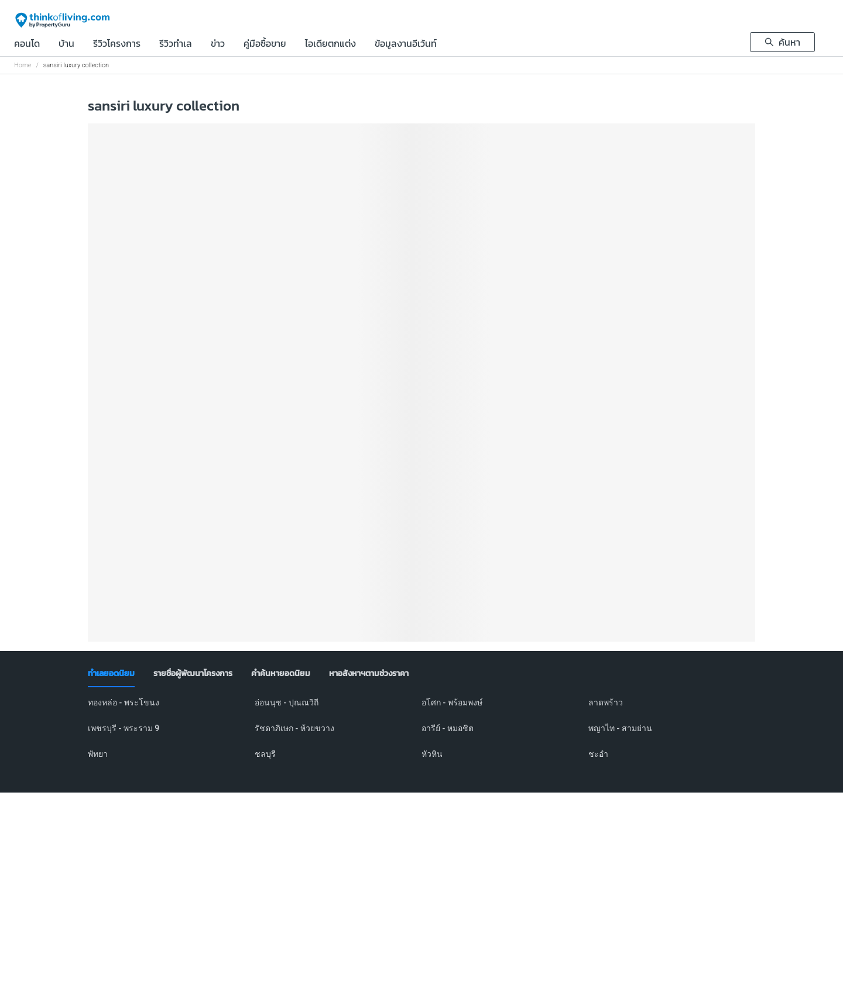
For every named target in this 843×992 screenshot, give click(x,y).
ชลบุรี (265, 754)
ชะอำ (598, 754)
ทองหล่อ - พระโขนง (123, 702)
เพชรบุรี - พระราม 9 (123, 728)
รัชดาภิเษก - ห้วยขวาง (294, 728)
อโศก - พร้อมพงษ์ (452, 702)
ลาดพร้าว (605, 702)
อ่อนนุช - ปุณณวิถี (286, 702)
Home (22, 65)
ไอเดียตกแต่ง (330, 44)
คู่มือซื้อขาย (265, 44)
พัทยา (98, 754)
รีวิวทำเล (175, 44)
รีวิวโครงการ (116, 44)
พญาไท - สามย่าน (620, 728)
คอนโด (27, 44)
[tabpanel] (421, 735)
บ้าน (66, 44)
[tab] (111, 673)
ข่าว (218, 44)
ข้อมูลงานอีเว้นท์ (406, 44)
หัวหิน (432, 754)
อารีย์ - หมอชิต (448, 728)
